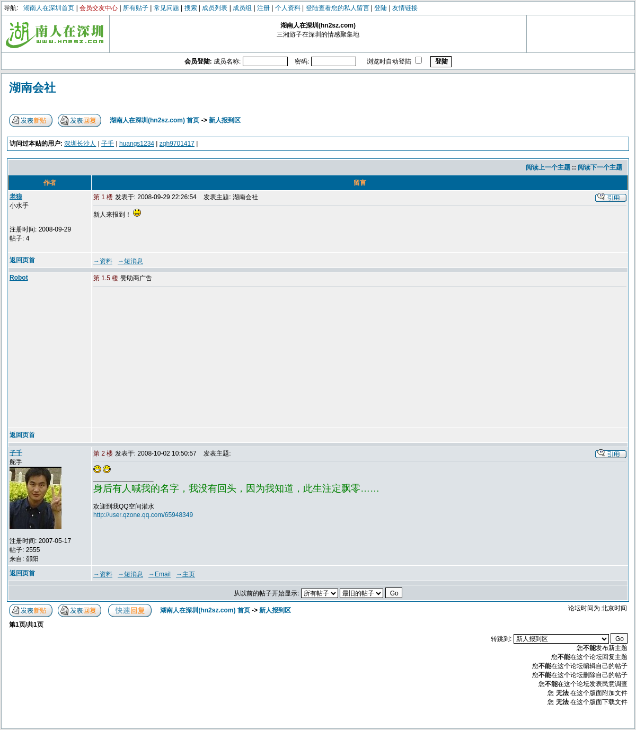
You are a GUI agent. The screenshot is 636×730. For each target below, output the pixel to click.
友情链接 (405, 8)
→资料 (102, 261)
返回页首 (22, 260)
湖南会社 (32, 87)
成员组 (242, 8)
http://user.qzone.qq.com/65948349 (143, 515)
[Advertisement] (174, 357)
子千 (107, 143)
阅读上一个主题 (548, 167)
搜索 (190, 8)
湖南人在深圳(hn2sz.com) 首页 (154, 120)
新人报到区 (225, 120)
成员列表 (214, 8)
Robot (19, 277)
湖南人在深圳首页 (48, 8)
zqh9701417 (177, 143)
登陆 (380, 8)
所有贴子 (135, 8)
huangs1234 (136, 143)
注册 (263, 8)
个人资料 (288, 8)
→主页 (185, 574)
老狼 (16, 196)
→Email (159, 574)
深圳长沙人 (80, 143)
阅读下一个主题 (600, 167)
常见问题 (166, 8)
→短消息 (130, 261)
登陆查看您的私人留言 (337, 8)
